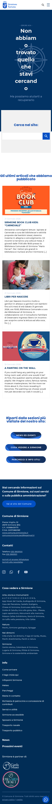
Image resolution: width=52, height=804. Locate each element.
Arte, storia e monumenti (15, 595)
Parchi (5, 627)
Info (4, 663)
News (6, 740)
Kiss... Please (38, 610)
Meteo (5, 685)
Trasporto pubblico (12, 730)
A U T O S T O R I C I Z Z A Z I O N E (18, 598)
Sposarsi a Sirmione (12, 720)
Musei (43, 636)
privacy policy (8, 799)
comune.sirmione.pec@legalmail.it (18, 535)
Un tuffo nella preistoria (13, 619)
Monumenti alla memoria (31, 613)
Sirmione (7, 644)
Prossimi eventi (12, 746)
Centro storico (8, 647)
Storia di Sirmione (35, 616)
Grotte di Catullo (9, 610)
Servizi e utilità (9, 709)
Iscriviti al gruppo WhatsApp (15, 559)
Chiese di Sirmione (11, 607)
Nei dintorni (8, 632)
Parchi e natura (29, 639)
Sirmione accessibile (13, 714)
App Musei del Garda (12, 601)
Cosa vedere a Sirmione (17, 588)
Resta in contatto (11, 695)
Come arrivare (9, 669)
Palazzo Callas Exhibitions (14, 616)
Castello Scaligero (29, 604)
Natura (5, 624)
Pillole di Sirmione (30, 650)
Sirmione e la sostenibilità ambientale (20, 653)
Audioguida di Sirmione (34, 601)
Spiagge (32, 627)
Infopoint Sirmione (12, 680)
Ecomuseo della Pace (31, 607)
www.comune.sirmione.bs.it (15, 533)
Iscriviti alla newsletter (12, 562)
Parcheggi (7, 690)
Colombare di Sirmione (26, 647)
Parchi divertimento (11, 639)
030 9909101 (11, 554)
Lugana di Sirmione (11, 650)
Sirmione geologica (18, 627)
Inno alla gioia (25, 610)
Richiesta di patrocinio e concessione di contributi (23, 703)
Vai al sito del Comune (19, 504)
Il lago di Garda (32, 636)
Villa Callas (30, 619)
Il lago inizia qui (10, 675)
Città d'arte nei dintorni (13, 636)
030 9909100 (16, 551)
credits (19, 799)
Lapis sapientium (10, 613)
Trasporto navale (11, 725)
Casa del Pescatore (11, 604)
